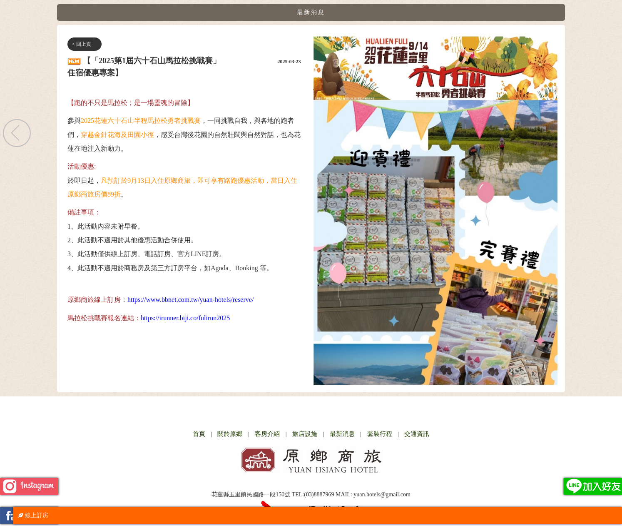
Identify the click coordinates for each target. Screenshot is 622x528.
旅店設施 (304, 434)
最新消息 (342, 434)
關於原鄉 (229, 434)
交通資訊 (416, 434)
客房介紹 (267, 434)
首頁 (199, 434)
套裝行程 (379, 434)
